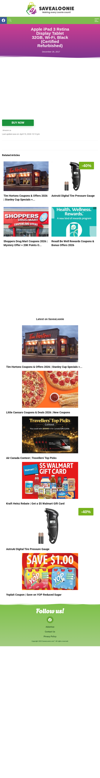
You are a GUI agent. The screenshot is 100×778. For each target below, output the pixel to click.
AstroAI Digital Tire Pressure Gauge (73, 195)
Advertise (50, 627)
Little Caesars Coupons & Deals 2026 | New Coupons (38, 412)
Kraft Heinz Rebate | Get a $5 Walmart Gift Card (35, 503)
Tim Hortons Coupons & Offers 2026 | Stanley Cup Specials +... (44, 366)
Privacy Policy (50, 636)
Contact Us (50, 631)
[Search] (10, 20)
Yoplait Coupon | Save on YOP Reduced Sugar (33, 594)
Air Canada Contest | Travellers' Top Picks (31, 458)
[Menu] (96, 20)
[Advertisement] (36, 96)
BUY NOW (18, 122)
